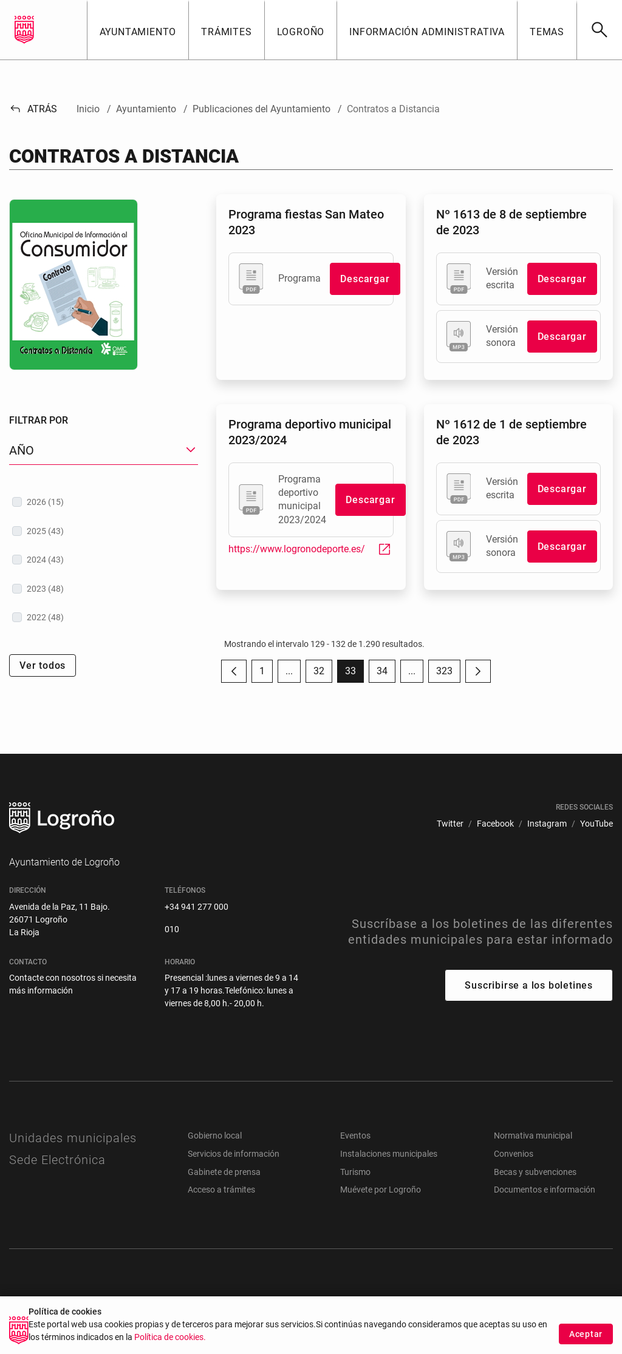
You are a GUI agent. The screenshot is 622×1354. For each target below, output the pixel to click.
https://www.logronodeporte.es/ (310, 549)
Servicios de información (233, 1154)
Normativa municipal (533, 1135)
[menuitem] (450, 823)
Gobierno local (215, 1135)
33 (354, 674)
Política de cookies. (170, 1345)
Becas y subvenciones (535, 1172)
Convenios (513, 1154)
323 (448, 674)
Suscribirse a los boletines (529, 985)
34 (386, 674)
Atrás (33, 109)
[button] (138, 29)
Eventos (355, 1135)
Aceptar (586, 1342)
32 (322, 674)
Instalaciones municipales (388, 1154)
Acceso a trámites (221, 1189)
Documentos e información (544, 1189)
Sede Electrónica (57, 1160)
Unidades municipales (73, 1138)
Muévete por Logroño (380, 1189)
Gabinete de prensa (224, 1172)
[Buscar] (599, 29)
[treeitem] (103, 501)
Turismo (355, 1172)
